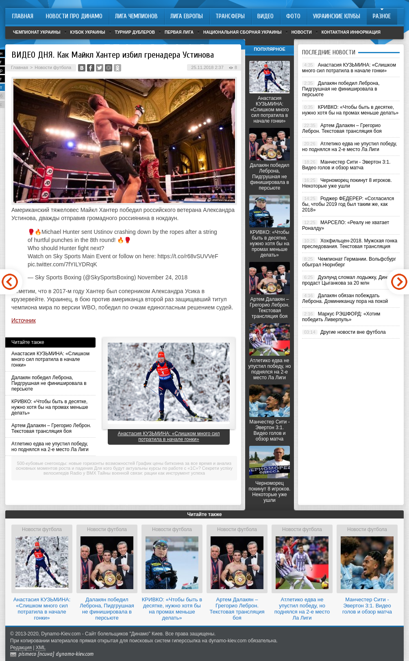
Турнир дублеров (135, 32)
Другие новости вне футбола (353, 332)
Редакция (21, 647)
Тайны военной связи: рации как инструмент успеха (151, 473)
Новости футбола (53, 67)
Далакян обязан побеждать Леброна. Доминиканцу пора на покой (345, 298)
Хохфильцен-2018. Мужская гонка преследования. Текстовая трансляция (349, 243)
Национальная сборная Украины (242, 32)
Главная (19, 67)
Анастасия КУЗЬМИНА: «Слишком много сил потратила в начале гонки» (50, 359)
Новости (302, 32)
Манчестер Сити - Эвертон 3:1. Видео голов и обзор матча (269, 430)
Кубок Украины (87, 32)
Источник (23, 320)
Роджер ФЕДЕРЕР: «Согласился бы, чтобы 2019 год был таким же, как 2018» (348, 204)
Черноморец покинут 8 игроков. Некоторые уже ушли (270, 491)
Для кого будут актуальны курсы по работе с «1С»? (147, 468)
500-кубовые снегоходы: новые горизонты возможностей (76, 463)
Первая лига (179, 32)
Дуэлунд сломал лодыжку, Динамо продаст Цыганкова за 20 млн (349, 280)
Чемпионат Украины (37, 32)
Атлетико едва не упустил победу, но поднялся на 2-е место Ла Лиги (50, 446)
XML (41, 647)
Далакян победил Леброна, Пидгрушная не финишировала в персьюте (49, 383)
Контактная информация (351, 32)
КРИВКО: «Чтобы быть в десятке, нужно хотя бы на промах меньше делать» (49, 407)
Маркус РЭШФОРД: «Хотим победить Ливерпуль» (341, 316)
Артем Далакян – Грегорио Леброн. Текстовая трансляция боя (51, 428)
